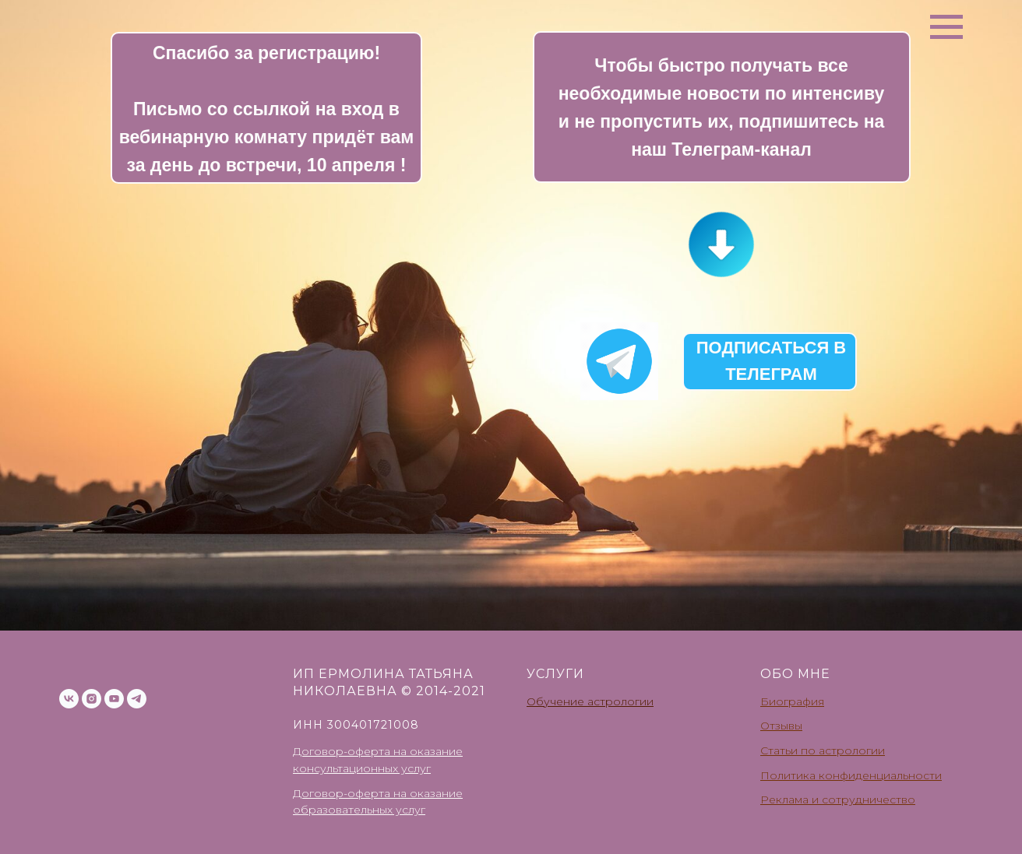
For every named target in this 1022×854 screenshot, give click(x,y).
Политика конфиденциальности (851, 775)
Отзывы (781, 726)
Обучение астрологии (590, 701)
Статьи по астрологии (822, 750)
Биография (792, 701)
